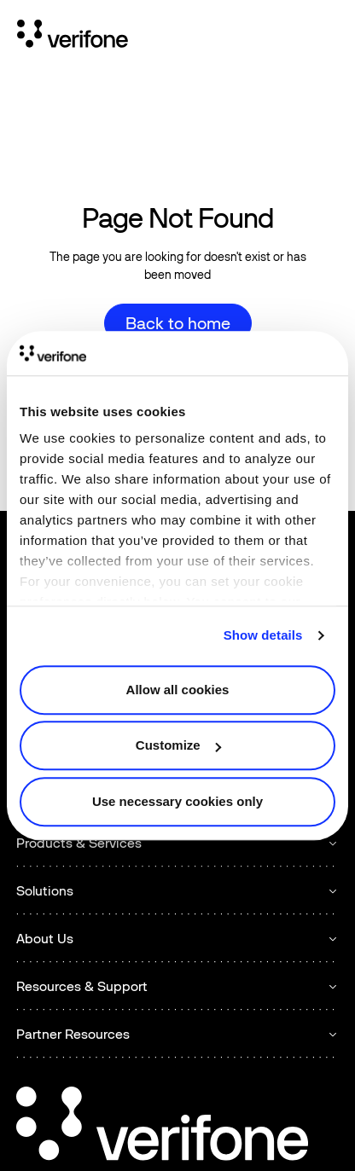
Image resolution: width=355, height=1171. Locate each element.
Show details (263, 636)
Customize (178, 746)
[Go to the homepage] (162, 1126)
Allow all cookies (178, 689)
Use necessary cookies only (177, 801)
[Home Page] (72, 37)
